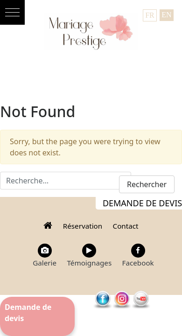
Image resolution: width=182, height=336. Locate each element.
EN (166, 15)
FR (149, 15)
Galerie (44, 255)
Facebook (138, 255)
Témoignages (89, 255)
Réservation (82, 226)
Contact (126, 226)
